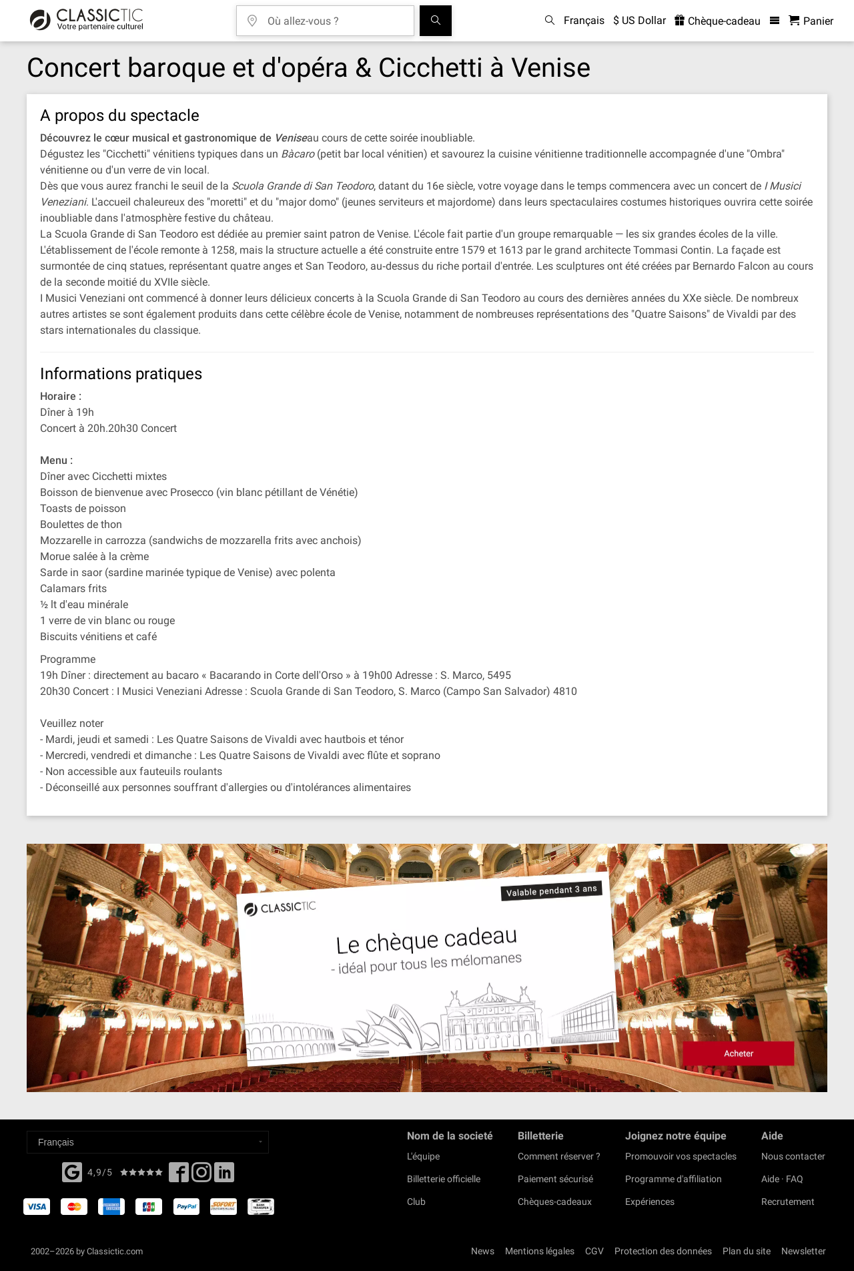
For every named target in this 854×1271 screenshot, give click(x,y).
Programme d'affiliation (673, 1179)
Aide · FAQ (782, 1179)
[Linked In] (224, 1176)
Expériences (650, 1201)
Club (416, 1201)
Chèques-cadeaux (555, 1201)
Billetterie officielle (443, 1179)
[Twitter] (201, 1176)
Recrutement (788, 1201)
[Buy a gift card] (427, 968)
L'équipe (423, 1156)
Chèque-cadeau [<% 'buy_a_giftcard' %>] (718, 21)
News (482, 1251)
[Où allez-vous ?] (335, 16)
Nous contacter (793, 1156)
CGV (594, 1251)
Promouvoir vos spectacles (681, 1156)
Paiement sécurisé (555, 1179)
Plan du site (747, 1251)
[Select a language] (148, 1142)
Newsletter (803, 1251)
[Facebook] (72, 1171)
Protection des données (663, 1251)
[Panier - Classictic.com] (811, 21)
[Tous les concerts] (436, 20)
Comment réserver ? (559, 1156)
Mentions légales (539, 1251)
